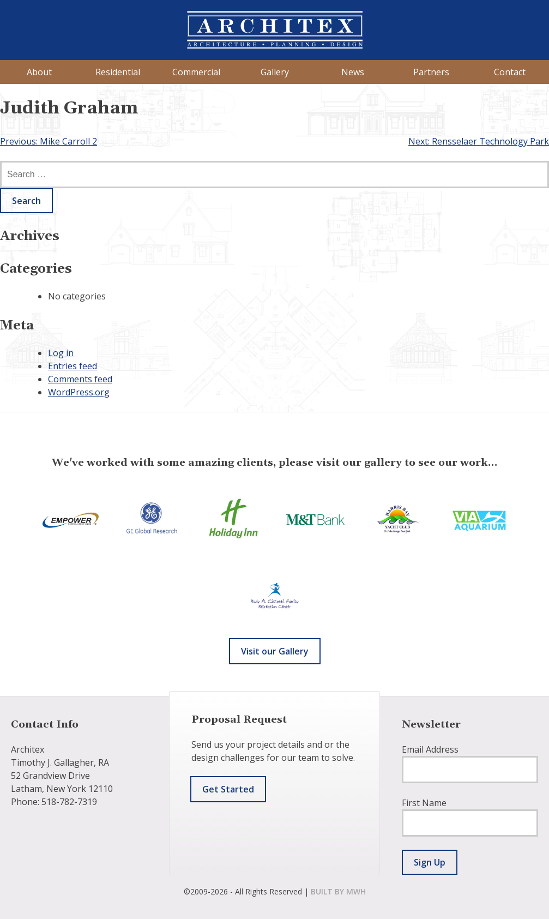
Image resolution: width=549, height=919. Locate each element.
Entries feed (72, 366)
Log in (61, 353)
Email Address (430, 749)
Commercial (196, 72)
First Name (424, 803)
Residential (117, 72)
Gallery (275, 72)
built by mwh (338, 891)
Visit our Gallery (275, 651)
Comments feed (80, 379)
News (352, 72)
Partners (431, 72)
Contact (510, 72)
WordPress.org (79, 392)
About (39, 72)
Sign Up (429, 862)
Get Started (228, 789)
